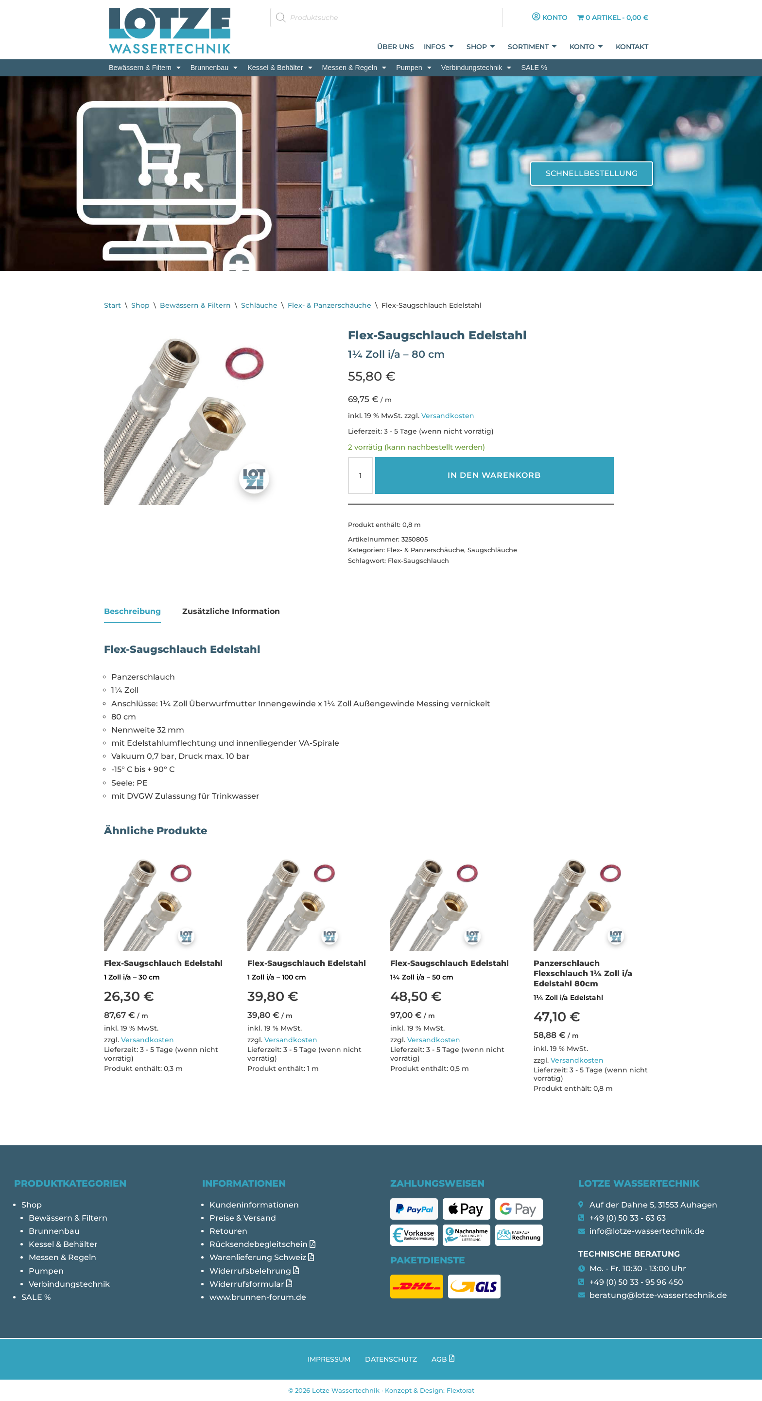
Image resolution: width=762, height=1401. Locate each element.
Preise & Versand (242, 1218)
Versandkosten (447, 415)
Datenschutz (391, 1359)
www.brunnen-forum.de (257, 1297)
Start (112, 305)
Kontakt (632, 46)
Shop (481, 47)
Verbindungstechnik (476, 67)
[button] (145, 67)
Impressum (329, 1359)
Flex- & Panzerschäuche (329, 305)
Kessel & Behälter (279, 67)
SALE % (534, 67)
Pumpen (414, 67)
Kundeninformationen (254, 1204)
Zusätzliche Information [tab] (231, 611)
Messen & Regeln (354, 67)
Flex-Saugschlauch (418, 560)
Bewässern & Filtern (145, 67)
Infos (439, 47)
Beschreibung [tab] (132, 611)
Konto (586, 47)
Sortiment (532, 47)
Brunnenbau (214, 67)
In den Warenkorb (494, 475)
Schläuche (259, 305)
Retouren (228, 1231)
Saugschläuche (492, 550)
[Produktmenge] (360, 475)
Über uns (395, 46)
